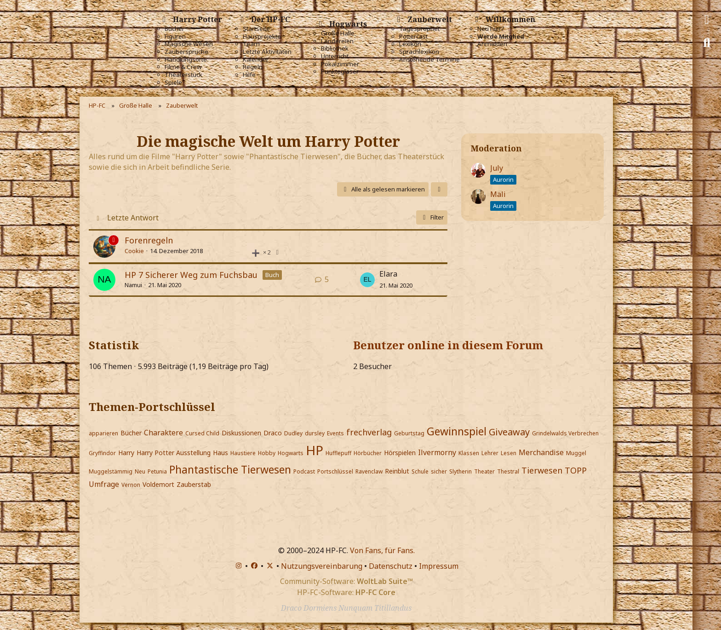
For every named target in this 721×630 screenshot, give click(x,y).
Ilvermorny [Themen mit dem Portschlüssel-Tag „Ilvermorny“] (437, 452)
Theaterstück (183, 75)
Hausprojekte (262, 36)
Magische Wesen (189, 44)
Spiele (173, 83)
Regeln (253, 67)
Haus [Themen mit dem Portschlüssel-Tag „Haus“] (220, 452)
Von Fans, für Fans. (382, 550)
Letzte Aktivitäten (267, 52)
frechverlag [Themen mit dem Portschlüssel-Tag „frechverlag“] (369, 432)
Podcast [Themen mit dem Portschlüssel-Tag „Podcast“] (304, 471)
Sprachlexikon (419, 52)
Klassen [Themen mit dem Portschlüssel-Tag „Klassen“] (468, 453)
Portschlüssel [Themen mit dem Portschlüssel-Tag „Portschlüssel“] (335, 471)
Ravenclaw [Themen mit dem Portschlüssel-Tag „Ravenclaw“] (369, 471)
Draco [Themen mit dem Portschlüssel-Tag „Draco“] (272, 432)
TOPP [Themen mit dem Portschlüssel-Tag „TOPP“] (576, 470)
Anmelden (492, 44)
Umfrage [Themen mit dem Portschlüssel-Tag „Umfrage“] (104, 484)
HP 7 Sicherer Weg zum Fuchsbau (191, 274)
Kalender (256, 60)
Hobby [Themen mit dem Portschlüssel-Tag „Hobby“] (266, 453)
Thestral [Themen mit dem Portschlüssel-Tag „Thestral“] (508, 471)
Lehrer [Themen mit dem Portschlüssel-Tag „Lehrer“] (489, 453)
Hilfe (249, 75)
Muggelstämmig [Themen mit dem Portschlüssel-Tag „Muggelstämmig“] (110, 471)
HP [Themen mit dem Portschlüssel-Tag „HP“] (314, 450)
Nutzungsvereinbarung (321, 566)
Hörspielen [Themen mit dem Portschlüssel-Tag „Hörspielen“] (400, 452)
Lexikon (410, 44)
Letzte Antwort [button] (133, 218)
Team (251, 44)
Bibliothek (335, 48)
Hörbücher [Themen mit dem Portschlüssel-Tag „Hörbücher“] (368, 453)
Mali (498, 194)
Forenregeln (149, 240)
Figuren (175, 36)
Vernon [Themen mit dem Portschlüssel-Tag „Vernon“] (130, 485)
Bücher (174, 29)
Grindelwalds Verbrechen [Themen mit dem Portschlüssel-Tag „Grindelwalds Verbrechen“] (565, 433)
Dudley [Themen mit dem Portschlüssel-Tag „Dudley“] (293, 433)
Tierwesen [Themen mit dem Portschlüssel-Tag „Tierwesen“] (541, 470)
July (496, 168)
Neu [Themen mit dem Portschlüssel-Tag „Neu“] (140, 471)
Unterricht (335, 56)
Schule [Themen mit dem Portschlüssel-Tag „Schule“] (420, 471)
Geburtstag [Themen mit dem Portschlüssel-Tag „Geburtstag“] (409, 433)
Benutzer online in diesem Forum (448, 345)
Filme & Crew (183, 67)
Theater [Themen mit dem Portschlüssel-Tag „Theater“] (484, 471)
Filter (432, 217)
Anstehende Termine (429, 60)
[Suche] (707, 42)
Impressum (438, 566)
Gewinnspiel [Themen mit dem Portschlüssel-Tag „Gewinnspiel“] (456, 431)
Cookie (134, 251)
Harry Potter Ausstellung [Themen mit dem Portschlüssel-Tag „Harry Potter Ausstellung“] (174, 452)
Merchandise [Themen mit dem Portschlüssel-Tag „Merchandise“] (541, 452)
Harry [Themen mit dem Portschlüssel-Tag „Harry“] (126, 452)
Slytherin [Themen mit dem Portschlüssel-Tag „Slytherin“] (460, 471)
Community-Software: (346, 581)
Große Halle (338, 33)
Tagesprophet (419, 29)
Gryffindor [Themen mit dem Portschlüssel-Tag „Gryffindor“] (102, 453)
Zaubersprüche (186, 52)
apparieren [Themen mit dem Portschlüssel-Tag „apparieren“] (103, 433)
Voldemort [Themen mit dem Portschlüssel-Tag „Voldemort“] (158, 484)
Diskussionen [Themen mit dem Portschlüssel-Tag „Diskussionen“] (241, 432)
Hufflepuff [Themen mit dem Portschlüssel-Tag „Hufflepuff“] (338, 453)
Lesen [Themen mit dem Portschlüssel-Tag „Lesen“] (508, 453)
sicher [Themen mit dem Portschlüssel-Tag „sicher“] (439, 471)
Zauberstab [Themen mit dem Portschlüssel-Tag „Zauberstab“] (194, 484)
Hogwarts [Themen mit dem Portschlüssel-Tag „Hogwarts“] (290, 453)
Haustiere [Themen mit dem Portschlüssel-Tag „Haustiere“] (243, 453)
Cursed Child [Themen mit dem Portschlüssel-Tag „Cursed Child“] (202, 433)
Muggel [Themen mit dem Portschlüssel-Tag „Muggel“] (576, 453)
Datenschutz (390, 566)
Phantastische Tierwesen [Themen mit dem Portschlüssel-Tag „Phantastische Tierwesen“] (230, 469)
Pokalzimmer (340, 64)
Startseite (256, 29)
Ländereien (337, 41)
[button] (439, 189)
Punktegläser (340, 71)
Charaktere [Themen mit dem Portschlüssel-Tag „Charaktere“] (163, 433)
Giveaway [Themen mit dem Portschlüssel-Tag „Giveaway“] (509, 432)
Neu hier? (490, 29)
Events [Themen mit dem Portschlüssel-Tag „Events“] (335, 433)
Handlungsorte (186, 60)
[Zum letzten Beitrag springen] (367, 279)
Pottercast (413, 36)
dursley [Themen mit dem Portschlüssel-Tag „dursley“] (315, 433)
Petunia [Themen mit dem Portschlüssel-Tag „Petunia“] (157, 471)
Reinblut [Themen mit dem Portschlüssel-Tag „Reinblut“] (397, 471)
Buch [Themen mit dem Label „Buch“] (272, 275)
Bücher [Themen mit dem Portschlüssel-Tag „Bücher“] (131, 432)
